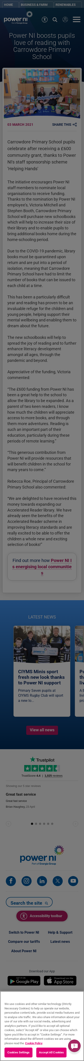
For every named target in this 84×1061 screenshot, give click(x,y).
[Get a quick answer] (74, 1046)
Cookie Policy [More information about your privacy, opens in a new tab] (34, 1043)
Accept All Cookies (51, 1052)
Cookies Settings (18, 1052)
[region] (42, 1026)
